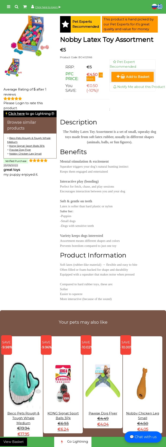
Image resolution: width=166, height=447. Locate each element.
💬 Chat (143, 437)
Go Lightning (73, 442)
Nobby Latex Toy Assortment (106, 40)
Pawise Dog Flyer (20, 149)
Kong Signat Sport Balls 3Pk (27, 145)
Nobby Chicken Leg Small (25, 153)
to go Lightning (29, 114)
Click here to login (47, 7)
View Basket (13, 442)
